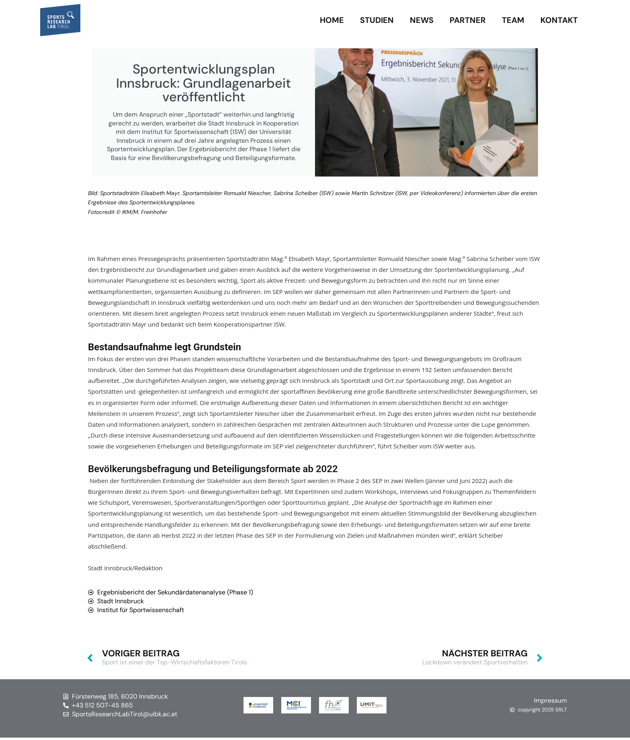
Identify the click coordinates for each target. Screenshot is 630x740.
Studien (377, 20)
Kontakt (559, 20)
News (422, 20)
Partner (468, 20)
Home (332, 20)
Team (513, 20)
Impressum (550, 703)
